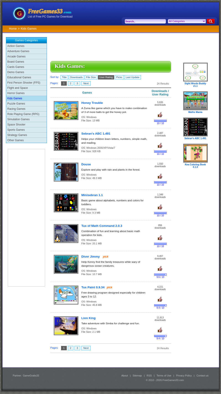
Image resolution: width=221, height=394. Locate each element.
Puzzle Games (16, 103)
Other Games (15, 140)
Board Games (15, 61)
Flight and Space (17, 88)
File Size (91, 77)
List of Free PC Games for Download (50, 16)
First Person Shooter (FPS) (23, 82)
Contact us (202, 375)
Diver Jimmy (91, 256)
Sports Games (16, 129)
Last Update (132, 77)
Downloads (76, 77)
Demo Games (15, 72)
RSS (149, 375)
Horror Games (16, 93)
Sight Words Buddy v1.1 (195, 84)
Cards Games (15, 67)
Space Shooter (16, 124)
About (124, 375)
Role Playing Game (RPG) (23, 114)
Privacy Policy (184, 375)
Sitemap (137, 375)
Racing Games (16, 108)
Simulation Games (18, 119)
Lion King (88, 318)
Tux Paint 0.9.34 (93, 287)
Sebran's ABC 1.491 (95, 133)
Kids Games (14, 98)
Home (13, 28)
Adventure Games (18, 51)
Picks (119, 77)
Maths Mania (195, 112)
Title (64, 77)
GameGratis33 (31, 375)
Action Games (15, 46)
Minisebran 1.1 (92, 195)
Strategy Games (17, 135)
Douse (86, 164)
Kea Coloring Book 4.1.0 (195, 165)
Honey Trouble (92, 103)
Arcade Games (16, 56)
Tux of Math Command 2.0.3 (101, 226)
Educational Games (19, 77)
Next (86, 83)
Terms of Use (164, 375)
